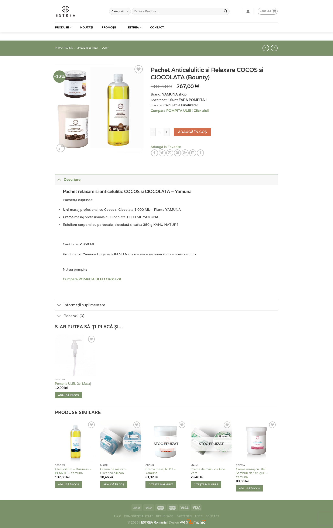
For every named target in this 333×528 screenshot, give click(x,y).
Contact (157, 21)
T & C (117, 516)
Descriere (67, 179)
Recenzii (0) (69, 316)
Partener (184, 516)
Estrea (135, 22)
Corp (105, 47)
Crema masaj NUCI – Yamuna (160, 471)
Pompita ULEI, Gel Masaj (73, 384)
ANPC (199, 516)
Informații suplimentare (80, 305)
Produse (63, 22)
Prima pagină (64, 47)
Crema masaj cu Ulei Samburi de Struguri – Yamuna (252, 473)
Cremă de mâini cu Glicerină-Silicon (113, 471)
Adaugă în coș (192, 132)
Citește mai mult (161, 484)
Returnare (165, 516)
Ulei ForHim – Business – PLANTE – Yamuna (73, 471)
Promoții (109, 21)
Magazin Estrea (87, 47)
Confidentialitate (138, 516)
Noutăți (86, 21)
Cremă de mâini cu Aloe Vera (208, 471)
